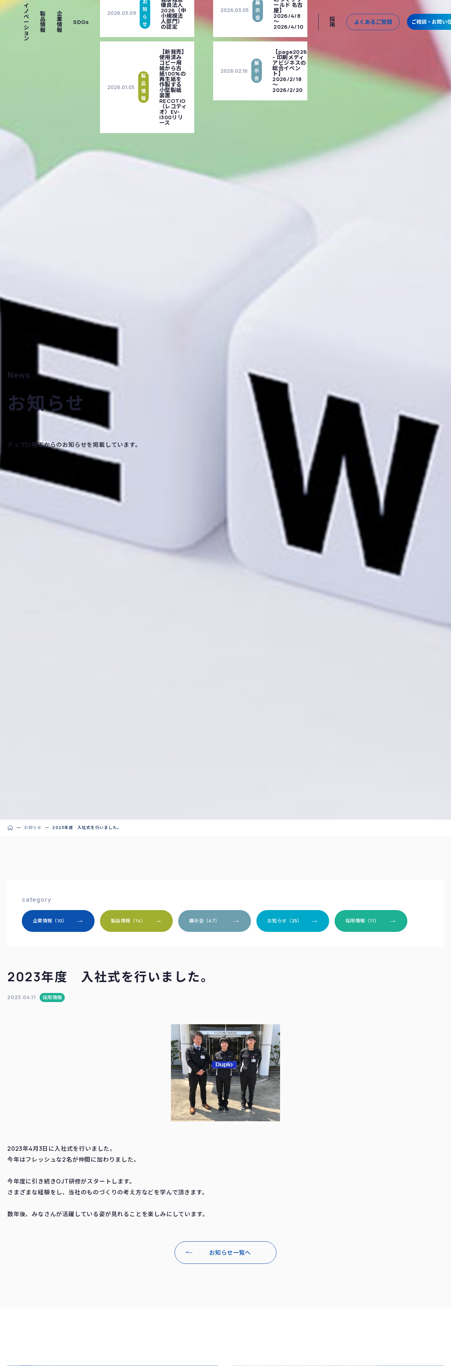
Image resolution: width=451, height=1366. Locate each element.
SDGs (81, 22)
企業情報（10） (50, 920)
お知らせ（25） (284, 920)
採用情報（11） (362, 920)
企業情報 (59, 22)
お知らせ (32, 827)
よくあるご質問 (373, 22)
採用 (332, 21)
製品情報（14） (128, 920)
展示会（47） (204, 920)
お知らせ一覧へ (230, 1253)
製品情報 (42, 22)
